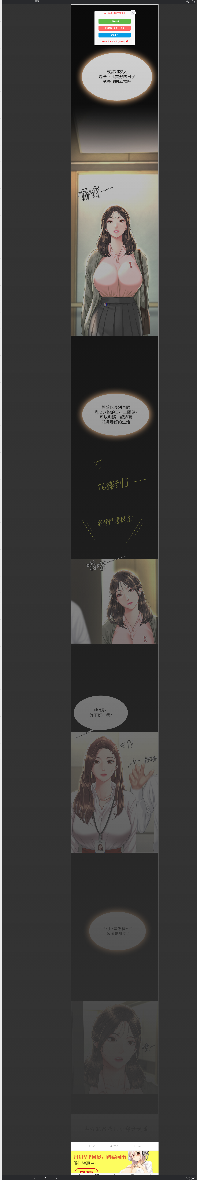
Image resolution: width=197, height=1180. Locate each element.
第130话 (5, 692)
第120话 (5, 644)
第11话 (5, 56)
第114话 (5, 611)
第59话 (5, 315)
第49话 (5, 261)
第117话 (5, 627)
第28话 (5, 148)
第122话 (5, 649)
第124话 (5, 660)
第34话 (5, 180)
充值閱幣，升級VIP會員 (114, 28)
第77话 (5, 412)
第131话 (5, 697)
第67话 (5, 358)
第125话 (5, 665)
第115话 (5, 617)
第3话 (4, 13)
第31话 (5, 164)
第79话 (5, 423)
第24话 (5, 126)
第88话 (5, 471)
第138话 (5, 735)
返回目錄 (7, 770)
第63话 (5, 337)
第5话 (4, 24)
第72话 (5, 385)
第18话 (5, 94)
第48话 (5, 256)
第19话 (5, 99)
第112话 (5, 601)
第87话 (5, 466)
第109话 (5, 584)
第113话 (5, 606)
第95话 (5, 509)
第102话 (5, 547)
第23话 (5, 121)
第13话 (5, 67)
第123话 (5, 654)
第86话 (5, 460)
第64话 (5, 342)
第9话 (4, 46)
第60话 (5, 320)
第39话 (5, 207)
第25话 (5, 132)
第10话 (5, 51)
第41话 (5, 218)
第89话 (5, 477)
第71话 (5, 380)
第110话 (5, 590)
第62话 (5, 331)
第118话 (5, 633)
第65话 (5, 347)
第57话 (5, 304)
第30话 (5, 159)
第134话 (5, 714)
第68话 (5, 363)
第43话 (5, 229)
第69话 (5, 369)
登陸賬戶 (114, 35)
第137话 (5, 730)
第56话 (5, 299)
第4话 (4, 19)
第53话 (5, 283)
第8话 (4, 40)
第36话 (5, 191)
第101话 (5, 541)
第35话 (5, 186)
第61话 (5, 326)
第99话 (5, 530)
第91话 (5, 487)
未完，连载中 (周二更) (12, 762)
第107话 (5, 574)
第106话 (5, 568)
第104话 (5, 557)
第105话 (5, 563)
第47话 (5, 250)
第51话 (5, 272)
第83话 (5, 444)
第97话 (5, 520)
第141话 (5, 751)
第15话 (5, 78)
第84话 (5, 450)
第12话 (5, 62)
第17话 (5, 89)
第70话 (5, 374)
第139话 (5, 741)
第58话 (5, 310)
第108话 (5, 579)
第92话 (5, 493)
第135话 (5, 719)
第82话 (5, 439)
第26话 (5, 137)
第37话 (5, 196)
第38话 (5, 202)
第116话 (5, 622)
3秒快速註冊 (114, 21)
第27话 (5, 143)
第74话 (5, 396)
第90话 (5, 482)
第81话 (5, 433)
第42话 (5, 223)
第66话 (5, 353)
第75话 (5, 401)
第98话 (5, 525)
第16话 (5, 83)
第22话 (5, 116)
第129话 (5, 687)
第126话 (5, 671)
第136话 (5, 724)
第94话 (5, 504)
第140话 (5, 746)
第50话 (5, 266)
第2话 (4, 8)
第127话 (5, 676)
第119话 (5, 638)
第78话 (5, 417)
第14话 (5, 73)
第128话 (5, 681)
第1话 (4, 2)
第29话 (5, 153)
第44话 (5, 234)
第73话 (5, 390)
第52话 (5, 277)
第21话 (5, 110)
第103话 (5, 552)
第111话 (5, 595)
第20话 (5, 105)
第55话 (5, 293)
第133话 (5, 708)
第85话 (5, 455)
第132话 (5, 703)
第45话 (5, 240)
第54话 (5, 288)
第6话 (4, 29)
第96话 (5, 514)
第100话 (5, 536)
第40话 (5, 213)
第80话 (5, 428)
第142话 (5, 757)
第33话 (5, 175)
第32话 (5, 170)
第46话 (5, 245)
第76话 (5, 407)
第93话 (5, 498)
